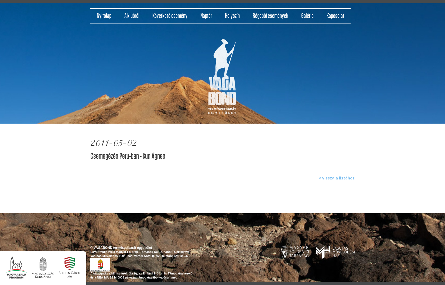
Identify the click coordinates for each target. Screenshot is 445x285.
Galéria (307, 16)
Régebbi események (270, 16)
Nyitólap (104, 16)
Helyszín (232, 16)
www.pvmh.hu (335, 252)
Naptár (206, 16)
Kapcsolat (335, 16)
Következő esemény (169, 16)
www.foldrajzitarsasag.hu (295, 252)
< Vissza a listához (337, 178)
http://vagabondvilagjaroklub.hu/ (222, 78)
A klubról (131, 16)
